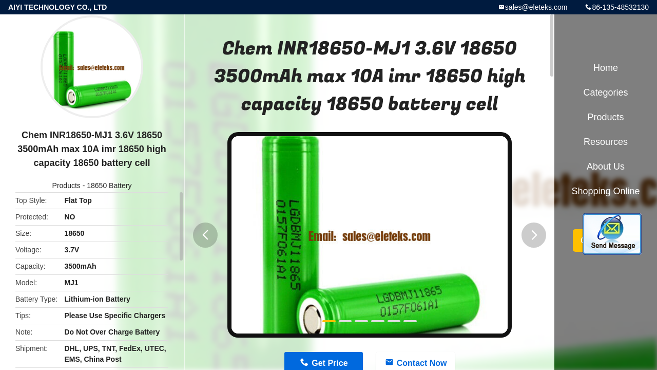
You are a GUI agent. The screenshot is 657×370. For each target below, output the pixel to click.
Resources (606, 142)
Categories (605, 92)
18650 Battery (109, 185)
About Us (606, 166)
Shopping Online (605, 191)
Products (66, 185)
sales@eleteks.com (536, 7)
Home (605, 68)
